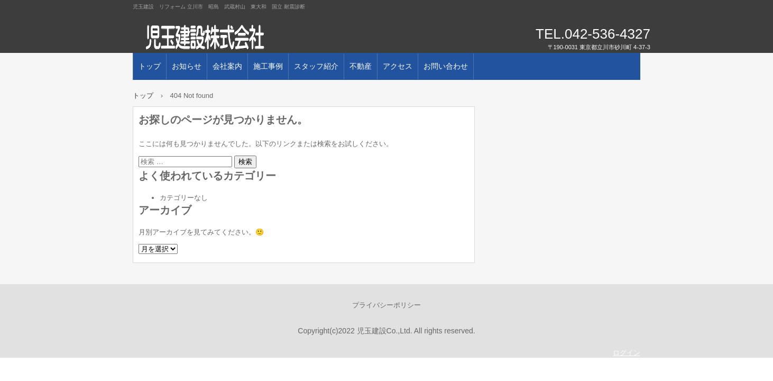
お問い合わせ (446, 66)
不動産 (360, 66)
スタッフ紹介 (316, 66)
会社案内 (227, 66)
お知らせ (186, 66)
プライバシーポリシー (386, 305)
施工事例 (268, 66)
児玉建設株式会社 (254, 37)
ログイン (626, 353)
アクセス (397, 66)
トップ (150, 66)
